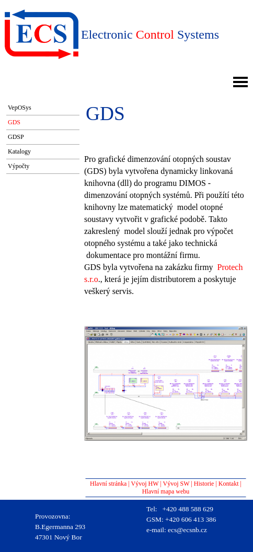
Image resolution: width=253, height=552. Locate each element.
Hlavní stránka (108, 483)
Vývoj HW (145, 483)
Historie (204, 483)
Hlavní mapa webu (166, 491)
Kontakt (228, 483)
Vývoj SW (176, 483)
